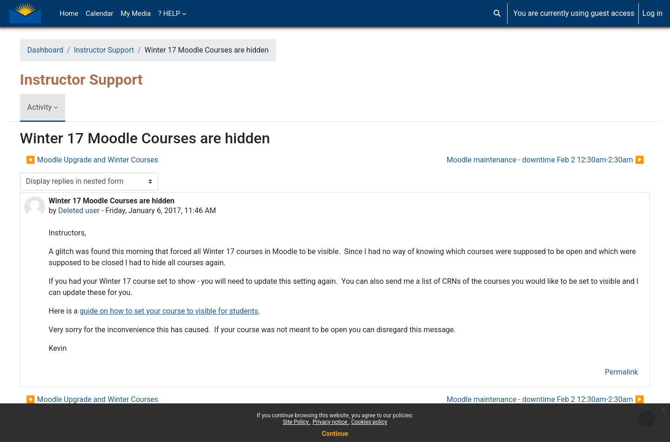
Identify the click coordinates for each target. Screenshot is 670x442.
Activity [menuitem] (52, 107)
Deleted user (92, 210)
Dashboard (58, 50)
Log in (653, 13)
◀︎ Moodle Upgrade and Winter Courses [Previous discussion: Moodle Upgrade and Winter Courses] (105, 159)
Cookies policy (369, 422)
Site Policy (296, 422)
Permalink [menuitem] (608, 372)
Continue (335, 433)
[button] (497, 13)
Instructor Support (117, 50)
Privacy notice (331, 422)
